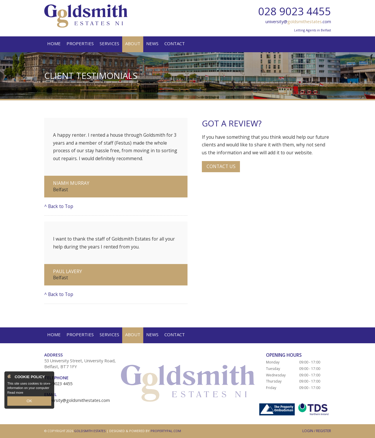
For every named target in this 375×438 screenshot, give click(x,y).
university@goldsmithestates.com (77, 400)
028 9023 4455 (294, 11)
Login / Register (316, 430)
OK (29, 401)
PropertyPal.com (166, 431)
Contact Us (221, 166)
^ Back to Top (58, 206)
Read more (15, 393)
